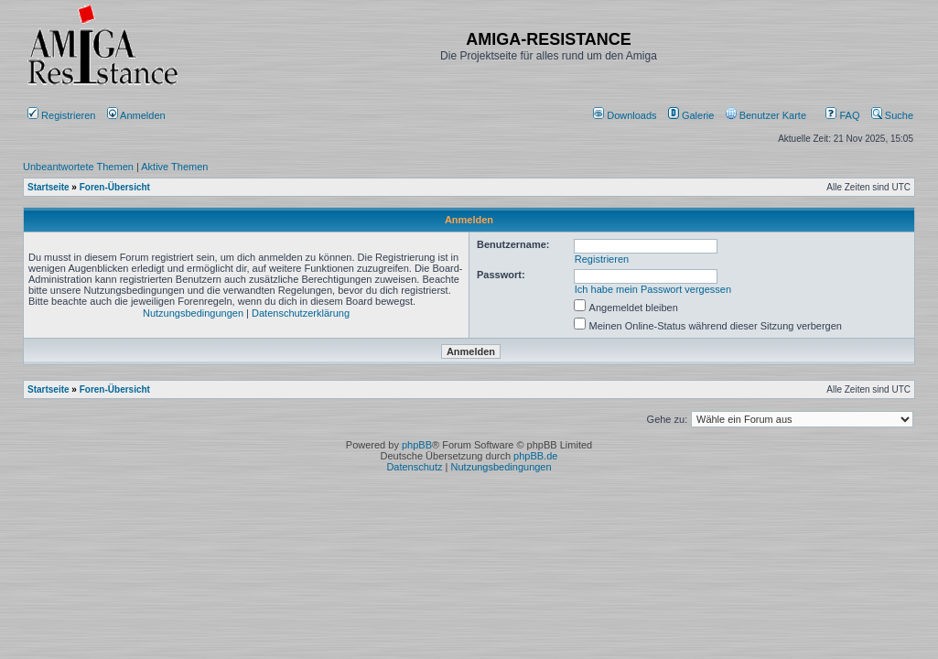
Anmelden (137, 115)
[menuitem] (626, 115)
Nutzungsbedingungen (193, 313)
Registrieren (61, 115)
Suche (892, 115)
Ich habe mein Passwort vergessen (653, 289)
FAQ (842, 115)
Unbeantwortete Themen (78, 166)
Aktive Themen (174, 166)
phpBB (417, 444)
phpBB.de (535, 455)
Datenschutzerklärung (301, 313)
